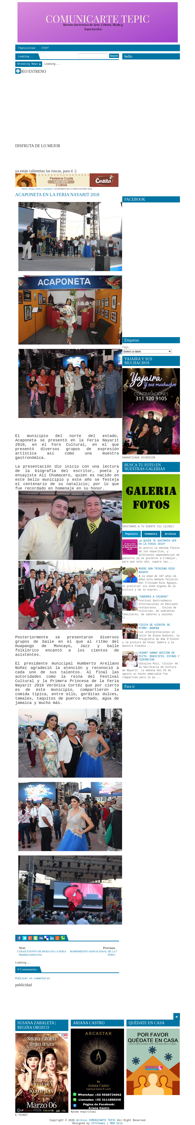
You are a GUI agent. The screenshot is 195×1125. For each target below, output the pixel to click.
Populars (131, 534)
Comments (151, 534)
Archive (170, 534)
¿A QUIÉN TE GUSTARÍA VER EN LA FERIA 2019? (157, 542)
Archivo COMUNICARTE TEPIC (96, 1120)
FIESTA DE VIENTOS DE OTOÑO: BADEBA (154, 626)
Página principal (26, 48)
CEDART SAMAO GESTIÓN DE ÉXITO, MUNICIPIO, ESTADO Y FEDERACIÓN (159, 656)
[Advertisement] (94, 158)
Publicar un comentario (32, 978)
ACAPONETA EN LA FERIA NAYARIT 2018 (57, 194)
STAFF (45, 48)
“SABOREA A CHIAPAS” (154, 596)
